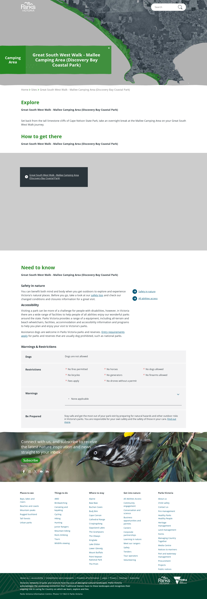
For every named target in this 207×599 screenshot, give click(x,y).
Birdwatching (61, 503)
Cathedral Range (97, 519)
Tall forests (25, 518)
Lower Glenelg (96, 548)
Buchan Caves (96, 507)
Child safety (163, 503)
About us (162, 498)
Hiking (58, 518)
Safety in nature (146, 291)
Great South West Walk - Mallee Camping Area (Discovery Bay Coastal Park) (85, 89)
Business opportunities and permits (132, 520)
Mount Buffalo (96, 552)
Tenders (127, 551)
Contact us (163, 507)
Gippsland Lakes (97, 527)
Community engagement (130, 504)
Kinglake (93, 540)
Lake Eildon (94, 544)
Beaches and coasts (29, 506)
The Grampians (96, 531)
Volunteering (130, 560)
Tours (57, 539)
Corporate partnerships (130, 533)
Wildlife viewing (62, 543)
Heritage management (164, 524)
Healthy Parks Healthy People (165, 517)
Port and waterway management (167, 555)
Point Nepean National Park (95, 558)
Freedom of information (88, 578)
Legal (104, 578)
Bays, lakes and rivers (27, 500)
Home (24, 89)
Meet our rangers (132, 543)
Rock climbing (61, 535)
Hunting (58, 522)
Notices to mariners (167, 549)
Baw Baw (93, 503)
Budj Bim (93, 511)
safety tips (97, 295)
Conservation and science (132, 512)
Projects (162, 565)
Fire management (166, 511)
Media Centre (164, 545)
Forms (161, 534)
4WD (57, 498)
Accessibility (37, 578)
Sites (34, 89)
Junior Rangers (62, 526)
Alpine (92, 498)
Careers (127, 527)
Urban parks (26, 522)
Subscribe (30, 460)
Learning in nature (132, 539)
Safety (126, 547)
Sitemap (123, 578)
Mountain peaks (27, 510)
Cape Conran (95, 515)
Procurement (164, 561)
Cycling (58, 514)
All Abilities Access (132, 498)
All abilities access (148, 298)
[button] (180, 7)
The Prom (93, 564)
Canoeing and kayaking (61, 509)
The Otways (94, 536)
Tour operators (131, 555)
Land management (167, 529)
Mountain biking (62, 530)
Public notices (164, 569)
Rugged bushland (28, 514)
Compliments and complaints (60, 578)
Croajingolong (95, 523)
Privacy (24, 465)
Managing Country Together (167, 540)
